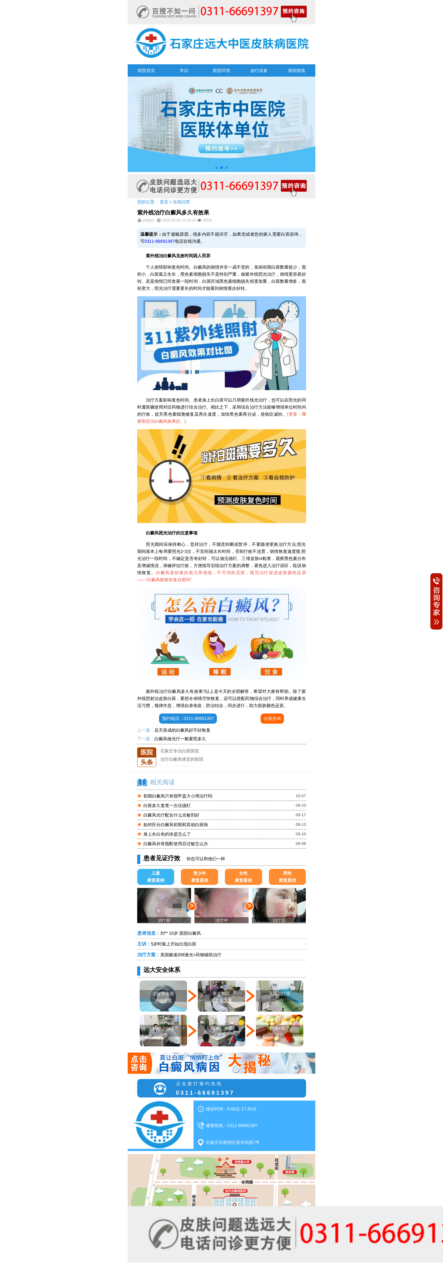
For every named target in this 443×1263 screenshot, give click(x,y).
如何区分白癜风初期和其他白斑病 (175, 824)
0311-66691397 (160, 241)
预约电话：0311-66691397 (188, 718)
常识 (184, 70)
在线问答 (181, 201)
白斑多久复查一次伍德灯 (167, 805)
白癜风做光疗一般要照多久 (180, 738)
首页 (164, 201)
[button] (216, 167)
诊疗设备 (259, 70)
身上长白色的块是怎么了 (167, 834)
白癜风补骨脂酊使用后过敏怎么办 (175, 843)
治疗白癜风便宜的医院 (181, 763)
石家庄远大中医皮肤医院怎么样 (190, 747)
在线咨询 (272, 718)
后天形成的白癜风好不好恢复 (182, 730)
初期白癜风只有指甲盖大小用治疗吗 (177, 795)
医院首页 (146, 70)
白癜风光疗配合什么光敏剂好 (171, 815)
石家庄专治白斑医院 (179, 755)
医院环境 (221, 70)
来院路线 (296, 70)
